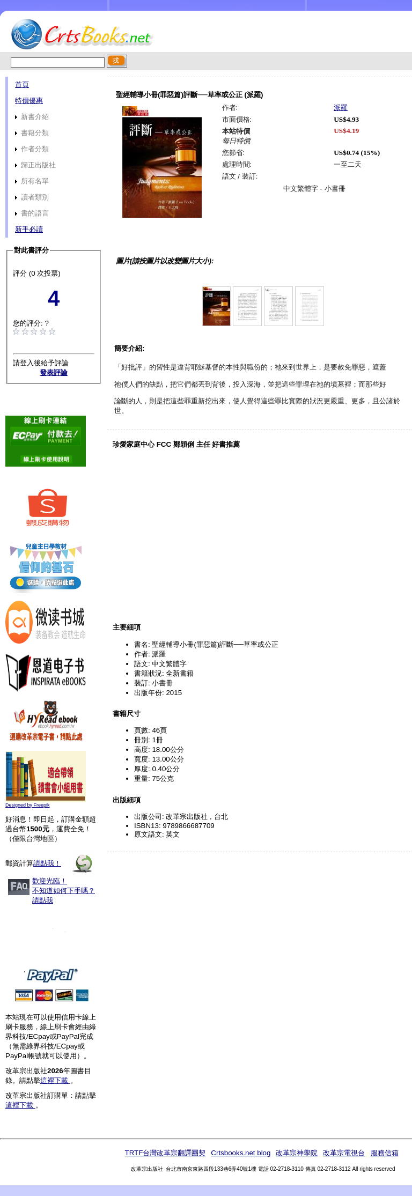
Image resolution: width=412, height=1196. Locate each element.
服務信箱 (385, 1153)
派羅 (341, 108)
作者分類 (32, 149)
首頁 (22, 84)
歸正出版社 (35, 165)
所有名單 (32, 181)
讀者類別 (32, 197)
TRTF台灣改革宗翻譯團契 (164, 1153)
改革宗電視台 (344, 1153)
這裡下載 (55, 1080)
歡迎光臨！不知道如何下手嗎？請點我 (63, 890)
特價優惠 (29, 101)
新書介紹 (32, 117)
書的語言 (32, 213)
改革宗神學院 (297, 1153)
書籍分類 (32, 133)
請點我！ (47, 863)
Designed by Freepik (27, 805)
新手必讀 (29, 229)
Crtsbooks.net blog (240, 1153)
